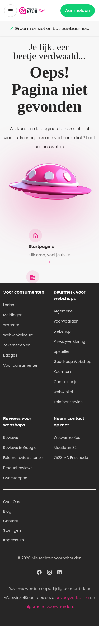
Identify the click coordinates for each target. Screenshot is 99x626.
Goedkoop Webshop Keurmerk (73, 366)
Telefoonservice (68, 402)
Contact (10, 521)
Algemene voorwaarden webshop (66, 321)
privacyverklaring (72, 597)
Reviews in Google (19, 447)
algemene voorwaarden (49, 606)
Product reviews (17, 467)
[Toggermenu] (10, 10)
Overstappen (15, 478)
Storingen (12, 530)
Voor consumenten (21, 365)
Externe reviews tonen (23, 457)
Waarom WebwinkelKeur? (18, 330)
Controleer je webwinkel (66, 387)
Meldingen (12, 315)
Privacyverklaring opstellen (69, 346)
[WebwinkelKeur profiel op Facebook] (39, 571)
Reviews (10, 437)
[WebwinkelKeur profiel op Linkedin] (60, 571)
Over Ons (11, 501)
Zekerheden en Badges (17, 350)
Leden (8, 304)
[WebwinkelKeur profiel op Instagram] (49, 571)
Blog (7, 511)
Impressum (13, 540)
